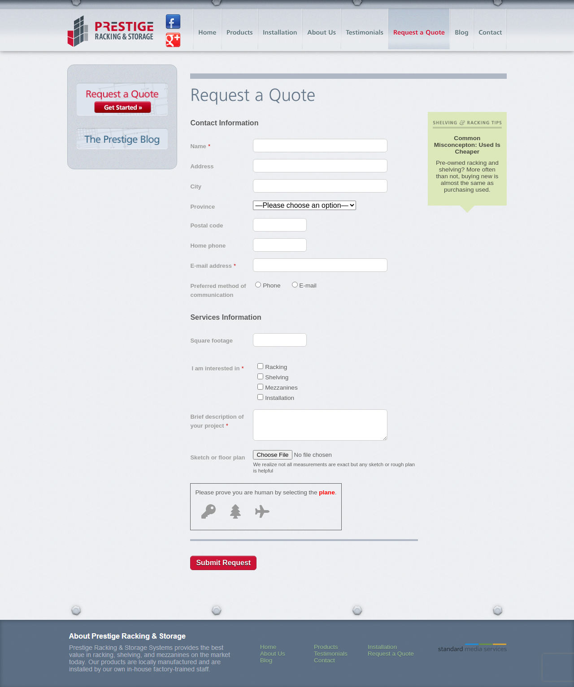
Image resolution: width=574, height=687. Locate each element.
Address (201, 166)
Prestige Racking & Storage (110, 31)
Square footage (211, 340)
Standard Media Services (472, 647)
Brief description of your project (217, 421)
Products (326, 647)
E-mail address (212, 265)
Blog (266, 660)
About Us (272, 653)
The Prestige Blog (122, 139)
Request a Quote (122, 101)
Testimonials (331, 653)
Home (268, 647)
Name (200, 146)
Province (202, 206)
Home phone (208, 245)
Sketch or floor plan (217, 457)
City (195, 186)
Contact (324, 660)
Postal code (206, 225)
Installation (382, 647)
